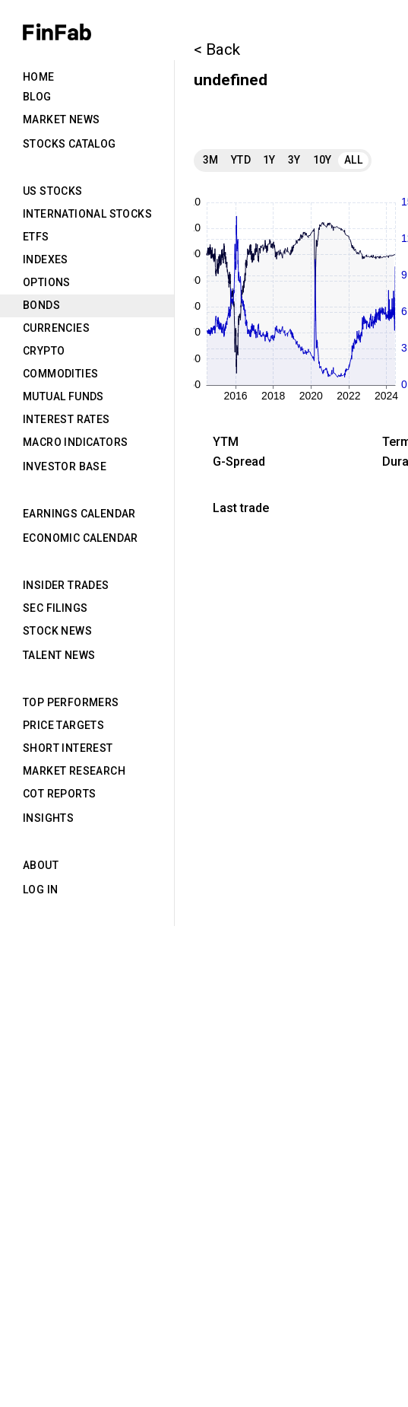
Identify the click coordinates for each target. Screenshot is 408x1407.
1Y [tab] (269, 160)
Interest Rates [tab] (66, 419)
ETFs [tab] (36, 237)
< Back (217, 49)
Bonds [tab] (41, 305)
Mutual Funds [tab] (63, 396)
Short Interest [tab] (68, 748)
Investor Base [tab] (64, 466)
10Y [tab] (322, 160)
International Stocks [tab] (87, 214)
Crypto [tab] (44, 351)
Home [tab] (39, 77)
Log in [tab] (40, 889)
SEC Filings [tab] (55, 608)
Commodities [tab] (60, 374)
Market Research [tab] (74, 771)
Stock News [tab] (57, 631)
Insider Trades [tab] (66, 585)
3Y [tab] (294, 160)
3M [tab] (211, 160)
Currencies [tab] (56, 328)
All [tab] (353, 160)
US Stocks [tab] (53, 191)
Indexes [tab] (45, 259)
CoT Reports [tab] (59, 794)
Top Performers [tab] (71, 702)
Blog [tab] (37, 97)
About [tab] (41, 865)
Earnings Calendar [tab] (79, 514)
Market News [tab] (61, 119)
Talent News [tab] (59, 655)
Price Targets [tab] (63, 725)
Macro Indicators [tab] (75, 442)
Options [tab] (47, 282)
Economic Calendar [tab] (80, 538)
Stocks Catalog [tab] (69, 144)
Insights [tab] (48, 818)
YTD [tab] (241, 160)
